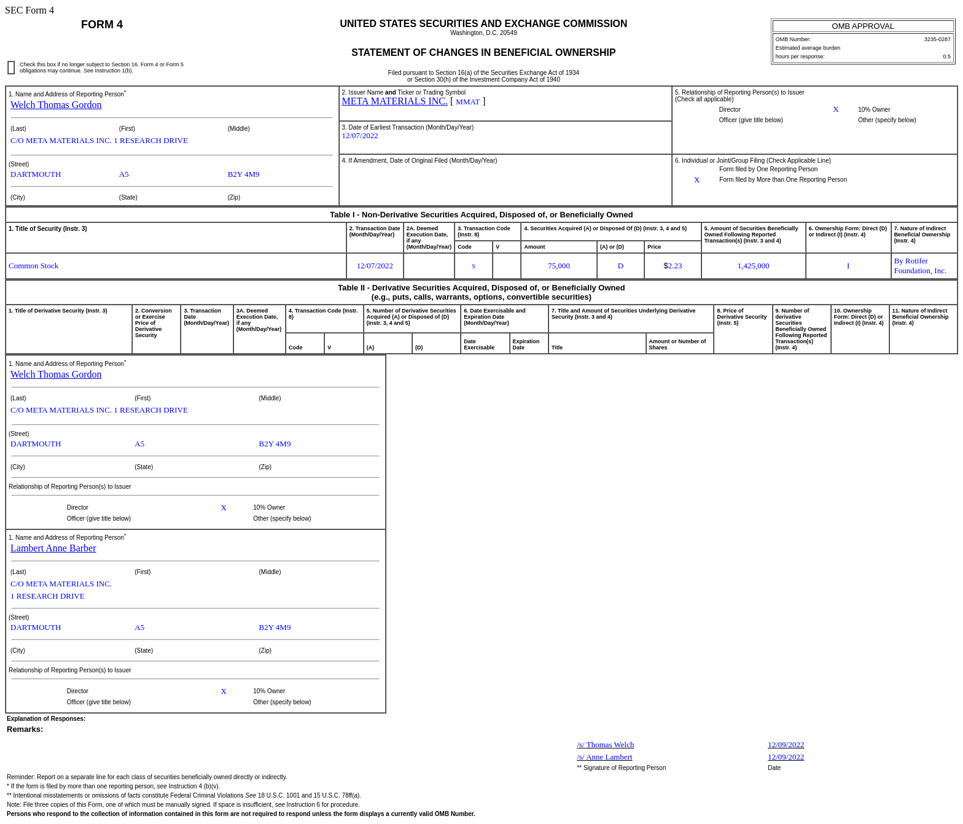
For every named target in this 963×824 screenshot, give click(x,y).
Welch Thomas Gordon (56, 104)
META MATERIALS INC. (395, 101)
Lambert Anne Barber (53, 548)
